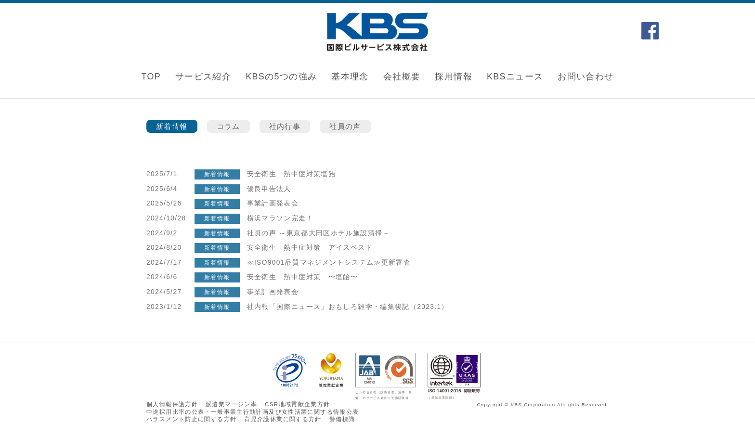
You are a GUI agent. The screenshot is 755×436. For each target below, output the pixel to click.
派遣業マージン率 (231, 404)
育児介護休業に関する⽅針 (283, 419)
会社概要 (402, 76)
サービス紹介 (203, 76)
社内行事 (285, 126)
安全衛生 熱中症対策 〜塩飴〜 (302, 277)
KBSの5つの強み (281, 76)
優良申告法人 (269, 188)
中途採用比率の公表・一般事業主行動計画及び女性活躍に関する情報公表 (252, 412)
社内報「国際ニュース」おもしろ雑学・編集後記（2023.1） (351, 306)
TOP (151, 76)
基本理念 (350, 76)
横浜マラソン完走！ (280, 218)
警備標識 (342, 419)
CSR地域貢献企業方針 (297, 404)
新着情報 (172, 126)
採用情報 (453, 76)
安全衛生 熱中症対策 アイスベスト (310, 247)
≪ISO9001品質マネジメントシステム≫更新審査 (329, 262)
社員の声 (345, 126)
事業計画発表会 (273, 203)
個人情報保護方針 (172, 404)
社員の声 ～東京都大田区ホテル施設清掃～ (318, 233)
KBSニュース (515, 76)
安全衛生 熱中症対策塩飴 (291, 174)
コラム (228, 126)
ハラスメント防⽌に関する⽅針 (191, 419)
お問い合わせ (585, 76)
